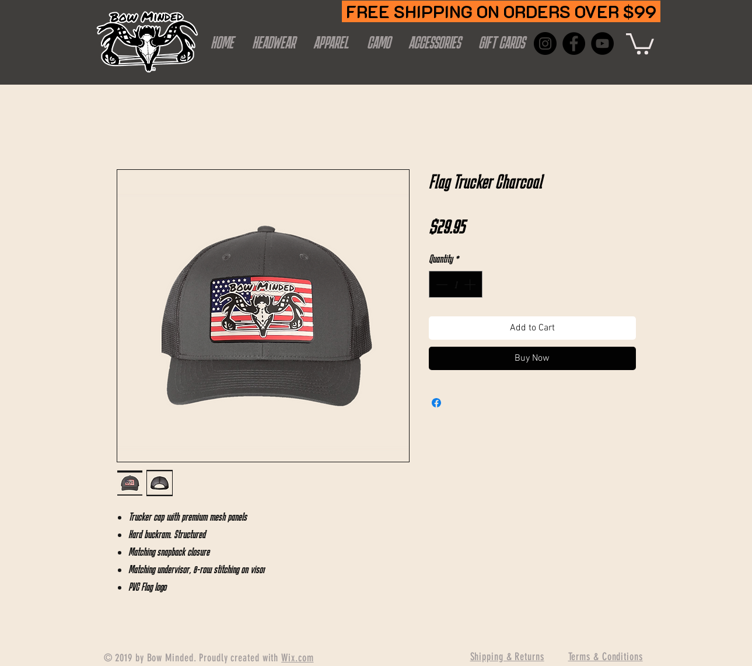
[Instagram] (545, 43)
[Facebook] (573, 43)
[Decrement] (440, 284)
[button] (640, 42)
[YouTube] (602, 43)
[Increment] (471, 284)
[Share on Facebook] (436, 403)
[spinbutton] (455, 284)
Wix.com (297, 657)
